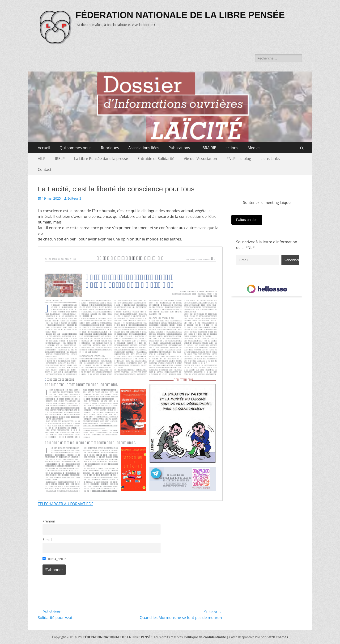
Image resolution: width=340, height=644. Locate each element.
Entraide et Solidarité (155, 158)
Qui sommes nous (75, 147)
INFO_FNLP (54, 558)
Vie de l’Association (200, 158)
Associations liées (143, 147)
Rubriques (110, 147)
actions (231, 147)
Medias (254, 147)
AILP (42, 158)
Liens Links (270, 158)
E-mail (47, 539)
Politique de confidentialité (205, 637)
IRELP (60, 158)
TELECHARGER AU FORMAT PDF (65, 503)
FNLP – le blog (238, 158)
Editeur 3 (74, 198)
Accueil (44, 147)
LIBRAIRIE (207, 147)
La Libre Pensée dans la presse (101, 158)
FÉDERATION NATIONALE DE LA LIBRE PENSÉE (180, 15)
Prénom (48, 521)
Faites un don (247, 220)
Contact (44, 169)
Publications (179, 147)
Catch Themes (277, 637)
